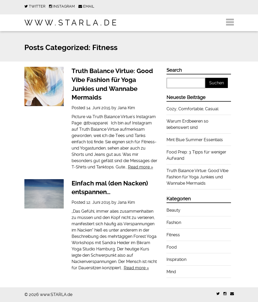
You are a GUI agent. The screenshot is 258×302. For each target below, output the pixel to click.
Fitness (173, 234)
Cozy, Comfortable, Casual (192, 108)
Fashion (173, 222)
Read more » (140, 166)
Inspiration (176, 259)
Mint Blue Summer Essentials (194, 139)
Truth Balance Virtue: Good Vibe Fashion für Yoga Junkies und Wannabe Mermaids (197, 177)
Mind (171, 271)
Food (171, 247)
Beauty (173, 210)
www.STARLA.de (71, 22)
